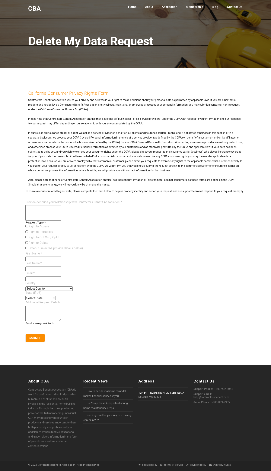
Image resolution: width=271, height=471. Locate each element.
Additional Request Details (43, 302)
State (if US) (33, 293)
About (149, 7)
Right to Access (37, 226)
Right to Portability (39, 232)
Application (169, 7)
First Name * (33, 253)
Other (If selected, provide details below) (54, 248)
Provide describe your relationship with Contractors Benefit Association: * (73, 202)
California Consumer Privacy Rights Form (68, 93)
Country (30, 283)
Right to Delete (36, 243)
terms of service (171, 464)
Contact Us (234, 7)
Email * (30, 273)
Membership (194, 7)
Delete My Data (220, 464)
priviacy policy (196, 464)
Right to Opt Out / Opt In (42, 237)
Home (132, 7)
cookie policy (147, 464)
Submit (35, 337)
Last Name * (33, 263)
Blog (215, 7)
